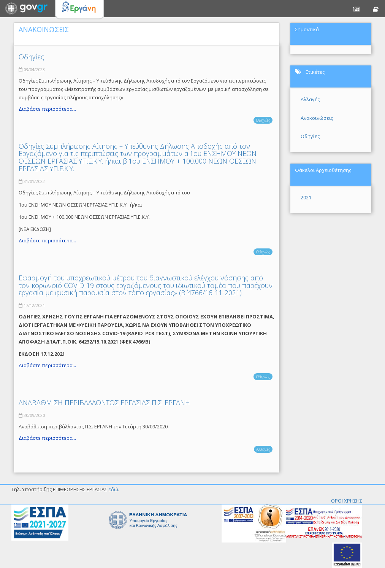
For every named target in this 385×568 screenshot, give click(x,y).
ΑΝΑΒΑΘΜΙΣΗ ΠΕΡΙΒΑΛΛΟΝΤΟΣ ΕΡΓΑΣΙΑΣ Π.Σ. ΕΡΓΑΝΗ (104, 402)
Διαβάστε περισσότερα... (47, 108)
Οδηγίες (31, 56)
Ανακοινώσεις (317, 118)
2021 (306, 197)
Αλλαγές (263, 449)
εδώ (113, 489)
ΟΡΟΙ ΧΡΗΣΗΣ (346, 500)
